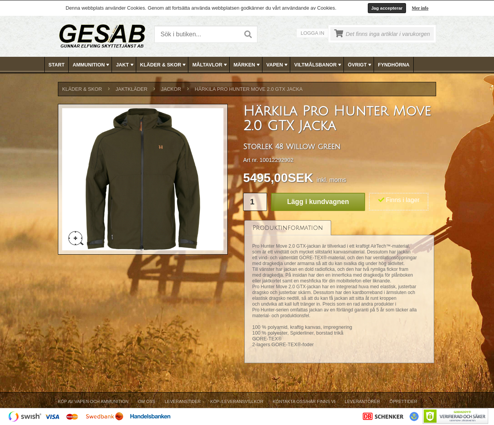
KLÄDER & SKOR (164, 65)
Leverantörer (362, 401)
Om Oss (146, 401)
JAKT (125, 65)
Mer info (420, 8)
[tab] (287, 227)
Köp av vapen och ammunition (93, 401)
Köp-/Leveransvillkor (236, 401)
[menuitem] (57, 65)
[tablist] (339, 292)
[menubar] (247, 65)
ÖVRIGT (360, 65)
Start (57, 65)
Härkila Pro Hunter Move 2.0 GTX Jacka (249, 89)
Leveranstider (183, 401)
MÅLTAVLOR (210, 65)
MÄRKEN (247, 65)
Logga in (312, 33)
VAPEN (277, 65)
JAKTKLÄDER (131, 89)
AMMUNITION (92, 65)
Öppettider (403, 401)
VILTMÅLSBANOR (318, 65)
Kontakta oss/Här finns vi (304, 401)
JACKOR (171, 89)
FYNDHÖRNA (393, 65)
